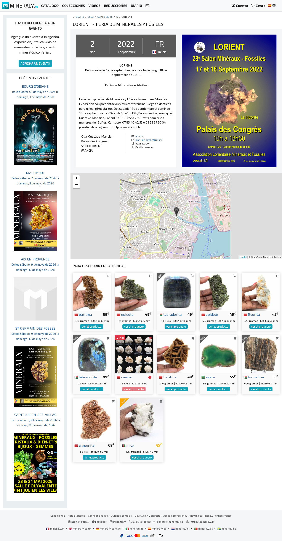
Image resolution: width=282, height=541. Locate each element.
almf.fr (139, 135)
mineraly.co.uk (80, 528)
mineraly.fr (55, 528)
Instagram (118, 521)
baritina (83, 314)
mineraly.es (157, 528)
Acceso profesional (175, 515)
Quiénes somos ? (121, 515)
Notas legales (76, 515)
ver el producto (91, 326)
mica (128, 445)
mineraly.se (226, 528)
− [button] (76, 185)
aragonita (84, 445)
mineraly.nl (180, 528)
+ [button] (76, 178)
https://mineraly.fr (202, 521)
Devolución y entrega (147, 515)
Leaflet (243, 257)
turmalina (254, 377)
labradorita (170, 314)
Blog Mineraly (78, 521)
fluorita (252, 314)
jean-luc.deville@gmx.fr (148, 139)
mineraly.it (134, 528)
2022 (91, 16)
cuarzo (124, 377)
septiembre (104, 16)
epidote (125, 314)
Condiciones (57, 515)
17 (117, 16)
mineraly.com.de (108, 528)
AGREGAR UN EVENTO (35, 63)
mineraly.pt (203, 528)
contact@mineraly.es (170, 521)
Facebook (99, 521)
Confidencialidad (98, 515)
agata (208, 377)
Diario (80, 16)
